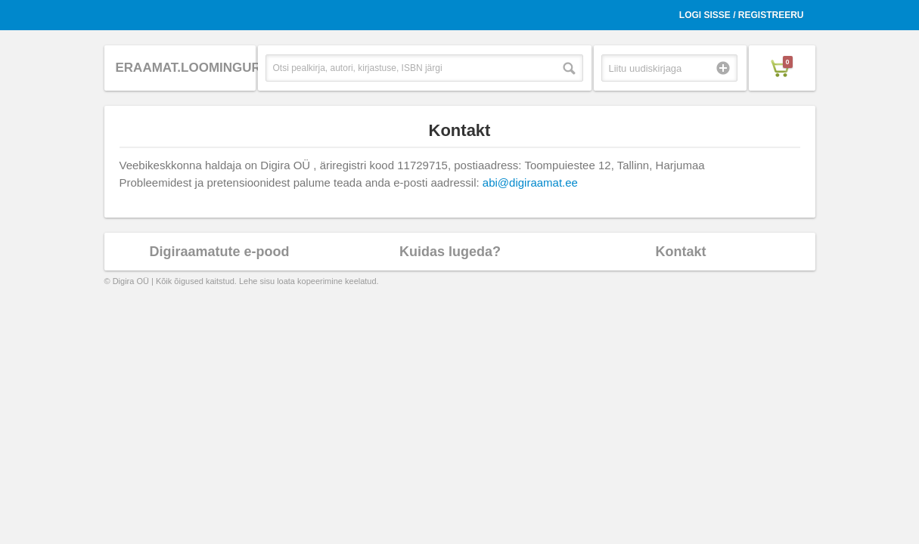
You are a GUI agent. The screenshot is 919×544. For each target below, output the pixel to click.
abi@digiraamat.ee (530, 182)
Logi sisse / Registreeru (741, 15)
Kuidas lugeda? (450, 251)
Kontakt (681, 251)
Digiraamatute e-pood (219, 251)
